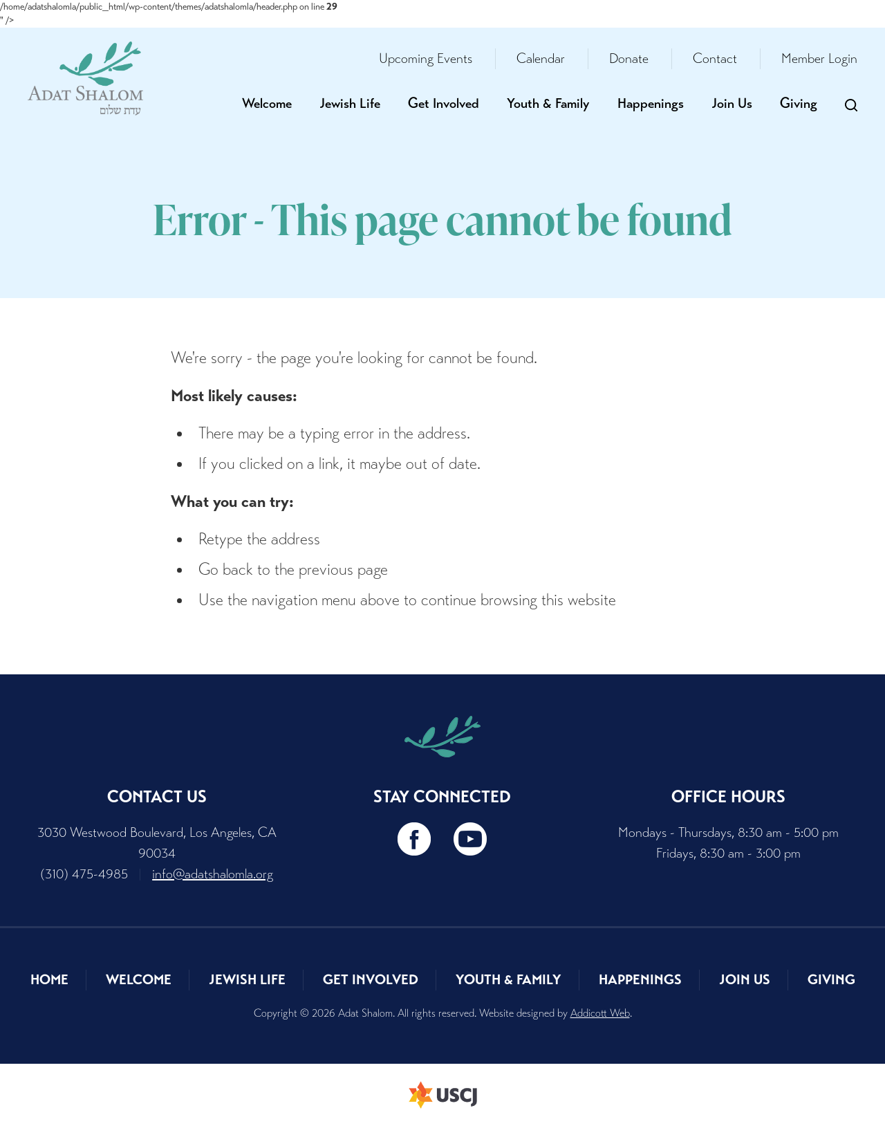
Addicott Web (600, 1012)
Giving (798, 103)
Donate (629, 58)
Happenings (650, 103)
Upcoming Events (425, 58)
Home (49, 979)
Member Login (819, 58)
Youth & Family (548, 103)
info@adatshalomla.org (212, 874)
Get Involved (443, 103)
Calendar (540, 58)
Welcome (267, 103)
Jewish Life (349, 103)
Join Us (731, 103)
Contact (715, 58)
